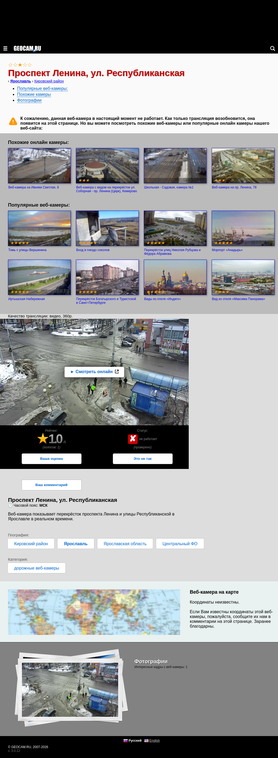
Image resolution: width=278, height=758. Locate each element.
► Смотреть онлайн (91, 371)
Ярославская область (125, 543)
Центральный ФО (180, 543)
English (154, 740)
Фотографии (29, 100)
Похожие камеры (34, 94)
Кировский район (49, 81)
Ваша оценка (51, 459)
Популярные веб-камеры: (42, 88)
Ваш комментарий (52, 485)
